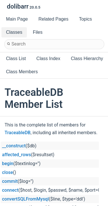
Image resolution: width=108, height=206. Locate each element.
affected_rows (16, 154)
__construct (13, 145)
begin (7, 163)
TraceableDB (18, 132)
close (7, 172)
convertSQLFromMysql (25, 199)
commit (10, 181)
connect (10, 190)
